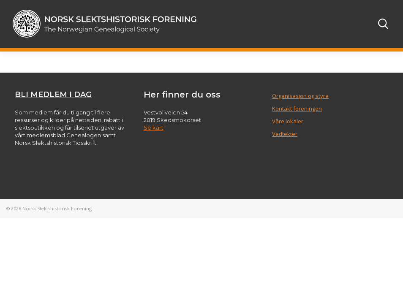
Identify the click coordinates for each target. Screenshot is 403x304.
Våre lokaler (287, 121)
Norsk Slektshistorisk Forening (57, 208)
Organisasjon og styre (300, 96)
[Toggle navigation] (360, 23)
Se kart (153, 127)
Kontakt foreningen (297, 108)
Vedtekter (284, 134)
